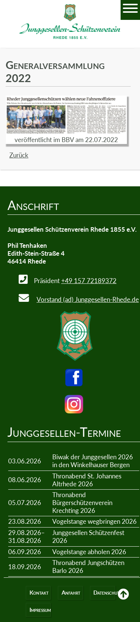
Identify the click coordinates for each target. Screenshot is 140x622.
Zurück (18, 155)
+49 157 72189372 (88, 281)
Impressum (40, 610)
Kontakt (39, 592)
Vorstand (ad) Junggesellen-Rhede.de (88, 299)
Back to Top (123, 599)
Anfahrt (71, 592)
